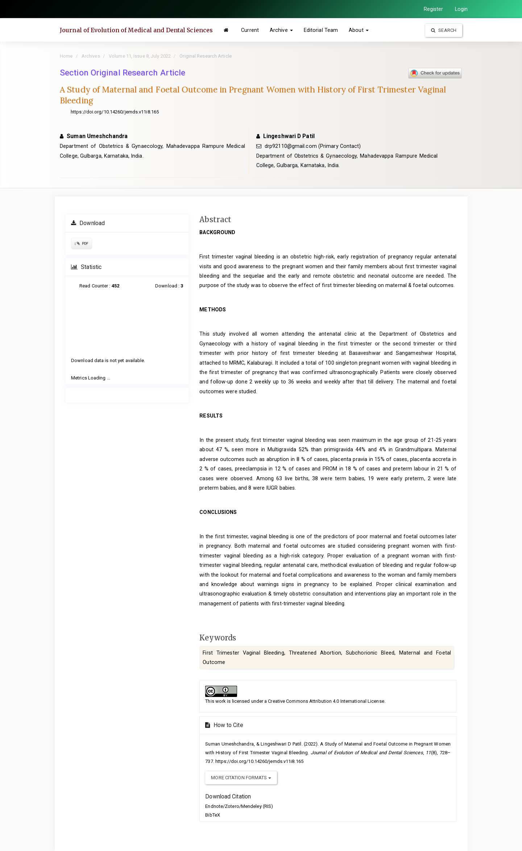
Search (443, 30)
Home (66, 56)
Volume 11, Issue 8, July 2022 (140, 56)
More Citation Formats (241, 777)
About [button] (359, 30)
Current (250, 30)
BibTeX (212, 815)
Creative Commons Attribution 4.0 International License (326, 701)
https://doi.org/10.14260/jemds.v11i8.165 (115, 112)
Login (461, 9)
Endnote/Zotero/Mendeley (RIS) (239, 806)
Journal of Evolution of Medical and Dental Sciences (136, 30)
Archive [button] (281, 30)
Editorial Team (321, 30)
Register (433, 9)
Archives (91, 56)
